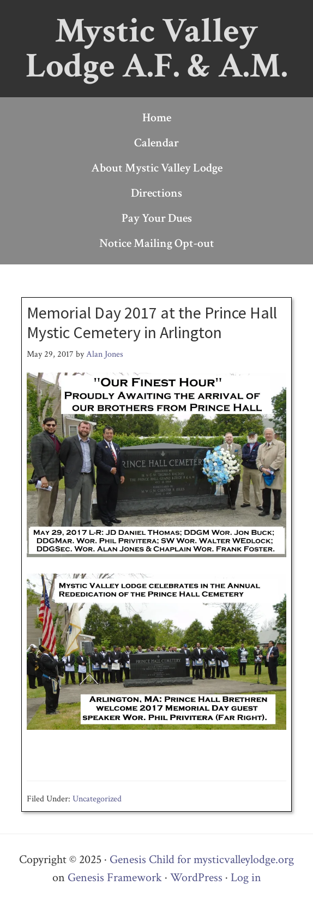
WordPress (196, 878)
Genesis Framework (115, 878)
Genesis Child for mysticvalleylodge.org (202, 859)
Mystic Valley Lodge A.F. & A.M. (157, 48)
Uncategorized (97, 799)
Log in (246, 878)
